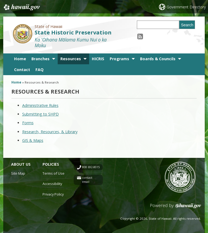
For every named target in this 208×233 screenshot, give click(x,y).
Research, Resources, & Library (49, 131)
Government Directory (186, 6)
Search (187, 25)
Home (20, 58)
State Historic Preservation (73, 32)
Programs (119, 58)
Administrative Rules (40, 105)
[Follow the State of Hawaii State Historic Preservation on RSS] (140, 36)
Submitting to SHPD (40, 114)
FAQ (39, 69)
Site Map (18, 173)
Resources (70, 58)
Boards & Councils (158, 58)
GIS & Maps (32, 140)
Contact (22, 69)
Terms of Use (53, 173)
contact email (87, 180)
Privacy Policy (53, 194)
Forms (28, 122)
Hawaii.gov (21, 7)
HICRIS (98, 58)
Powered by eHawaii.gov (175, 207)
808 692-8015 (91, 167)
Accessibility (52, 183)
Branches (40, 58)
